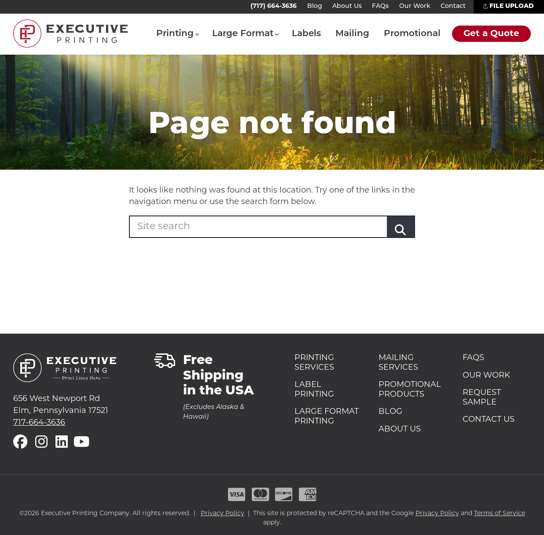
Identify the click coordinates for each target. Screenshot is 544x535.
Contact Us (489, 420)
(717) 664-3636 (273, 6)
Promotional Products (410, 390)
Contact (453, 6)
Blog (314, 6)
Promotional (412, 34)
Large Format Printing (326, 417)
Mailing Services (398, 363)
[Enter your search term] (196, 227)
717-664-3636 (39, 423)
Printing (175, 34)
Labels (306, 34)
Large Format (242, 34)
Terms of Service (499, 513)
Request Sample (482, 398)
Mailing (352, 34)
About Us (347, 6)
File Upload (508, 6)
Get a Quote (491, 34)
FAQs (380, 6)
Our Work (414, 6)
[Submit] (400, 230)
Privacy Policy (222, 513)
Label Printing (314, 390)
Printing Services (314, 363)
